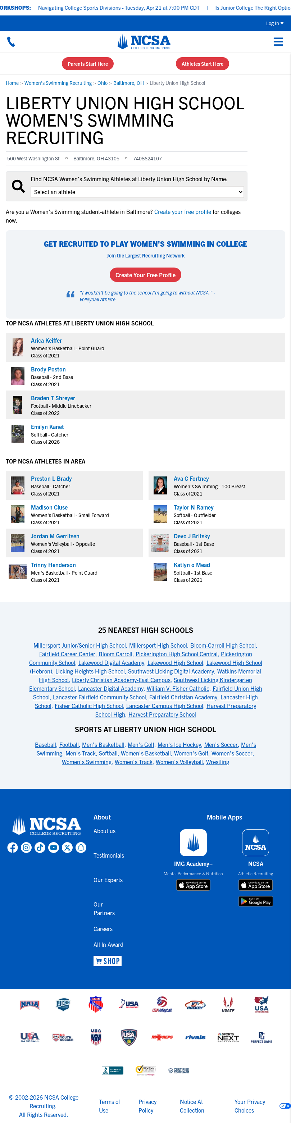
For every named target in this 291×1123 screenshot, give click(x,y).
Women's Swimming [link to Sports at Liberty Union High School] (87, 761)
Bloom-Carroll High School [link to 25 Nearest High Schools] (223, 645)
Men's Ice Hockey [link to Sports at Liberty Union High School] (179, 744)
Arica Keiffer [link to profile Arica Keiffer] (46, 340)
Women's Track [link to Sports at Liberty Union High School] (134, 761)
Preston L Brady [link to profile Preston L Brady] (51, 478)
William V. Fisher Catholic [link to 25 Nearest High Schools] (178, 688)
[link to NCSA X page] (67, 847)
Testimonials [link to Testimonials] (108, 855)
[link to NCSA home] (46, 825)
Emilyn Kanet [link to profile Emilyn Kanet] (47, 426)
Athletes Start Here (202, 63)
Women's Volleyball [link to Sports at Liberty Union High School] (179, 761)
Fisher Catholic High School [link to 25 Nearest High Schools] (89, 705)
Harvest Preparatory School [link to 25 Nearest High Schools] (162, 714)
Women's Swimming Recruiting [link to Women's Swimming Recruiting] (58, 82)
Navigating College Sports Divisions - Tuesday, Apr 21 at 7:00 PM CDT (125, 7)
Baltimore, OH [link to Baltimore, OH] (128, 82)
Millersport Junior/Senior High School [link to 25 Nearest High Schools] (79, 645)
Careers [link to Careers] (103, 928)
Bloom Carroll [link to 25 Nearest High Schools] (115, 653)
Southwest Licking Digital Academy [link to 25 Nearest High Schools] (171, 671)
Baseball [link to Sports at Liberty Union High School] (45, 744)
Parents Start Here (88, 63)
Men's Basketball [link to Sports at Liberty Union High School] (103, 744)
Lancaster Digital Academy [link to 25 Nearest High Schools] (111, 688)
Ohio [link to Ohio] (102, 82)
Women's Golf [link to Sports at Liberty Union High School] (191, 753)
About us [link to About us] (104, 830)
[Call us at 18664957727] (11, 41)
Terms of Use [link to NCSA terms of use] (109, 1106)
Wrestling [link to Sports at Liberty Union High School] (217, 761)
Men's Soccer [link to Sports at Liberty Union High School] (221, 744)
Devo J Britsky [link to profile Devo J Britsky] (192, 535)
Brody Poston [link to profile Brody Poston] (48, 369)
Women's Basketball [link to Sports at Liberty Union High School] (146, 753)
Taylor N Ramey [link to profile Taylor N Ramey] (194, 507)
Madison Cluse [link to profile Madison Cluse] (49, 507)
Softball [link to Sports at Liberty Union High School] (108, 753)
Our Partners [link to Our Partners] (104, 908)
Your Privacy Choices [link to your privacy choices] (250, 1106)
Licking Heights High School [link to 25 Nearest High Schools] (90, 671)
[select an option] (137, 192)
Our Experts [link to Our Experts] (108, 879)
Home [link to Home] (12, 82)
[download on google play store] (256, 901)
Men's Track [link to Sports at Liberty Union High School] (80, 753)
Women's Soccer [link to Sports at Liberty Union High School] (232, 753)
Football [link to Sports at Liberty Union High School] (69, 744)
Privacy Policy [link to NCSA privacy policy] (147, 1106)
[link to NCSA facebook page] (12, 847)
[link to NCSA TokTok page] (40, 847)
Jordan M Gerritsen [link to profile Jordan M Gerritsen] (55, 535)
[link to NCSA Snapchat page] (81, 847)
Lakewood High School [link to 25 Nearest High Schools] (175, 662)
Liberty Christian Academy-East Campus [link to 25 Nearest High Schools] (121, 679)
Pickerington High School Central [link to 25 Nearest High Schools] (177, 653)
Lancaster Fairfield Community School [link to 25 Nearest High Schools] (99, 696)
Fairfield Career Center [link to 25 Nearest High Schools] (67, 653)
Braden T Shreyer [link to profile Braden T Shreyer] (53, 397)
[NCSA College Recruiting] (144, 41)
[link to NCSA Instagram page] (26, 847)
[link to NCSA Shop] (108, 961)
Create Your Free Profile (145, 274)
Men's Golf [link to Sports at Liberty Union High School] (141, 744)
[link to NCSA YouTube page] (53, 847)
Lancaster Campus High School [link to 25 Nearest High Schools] (164, 705)
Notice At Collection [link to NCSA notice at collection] (192, 1106)
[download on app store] (193, 885)
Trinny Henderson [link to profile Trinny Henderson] (53, 564)
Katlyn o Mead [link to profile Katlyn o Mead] (192, 564)
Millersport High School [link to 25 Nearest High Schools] (158, 645)
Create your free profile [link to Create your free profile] (183, 211)
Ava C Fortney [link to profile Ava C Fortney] (191, 478)
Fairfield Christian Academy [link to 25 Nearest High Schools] (183, 696)
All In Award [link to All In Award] (108, 944)
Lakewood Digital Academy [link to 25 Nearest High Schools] (111, 662)
